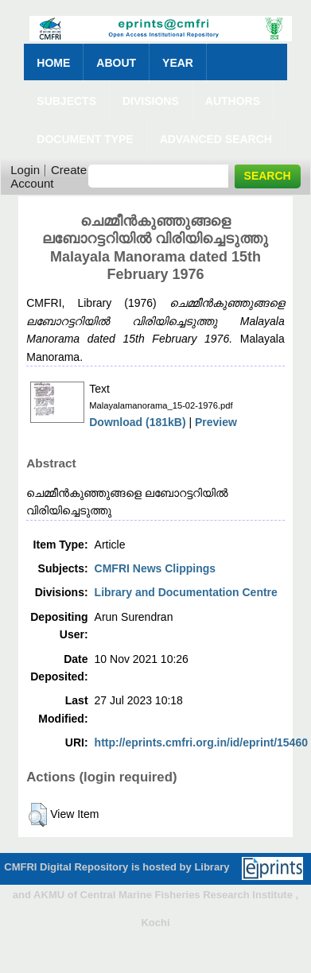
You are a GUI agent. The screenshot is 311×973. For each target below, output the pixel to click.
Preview (216, 422)
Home (53, 62)
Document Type (85, 139)
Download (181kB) (137, 422)
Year (177, 62)
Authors (232, 101)
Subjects (66, 101)
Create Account (48, 176)
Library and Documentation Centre (186, 592)
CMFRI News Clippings (155, 568)
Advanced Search (216, 139)
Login (25, 169)
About (116, 62)
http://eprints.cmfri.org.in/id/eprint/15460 (201, 742)
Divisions (150, 101)
